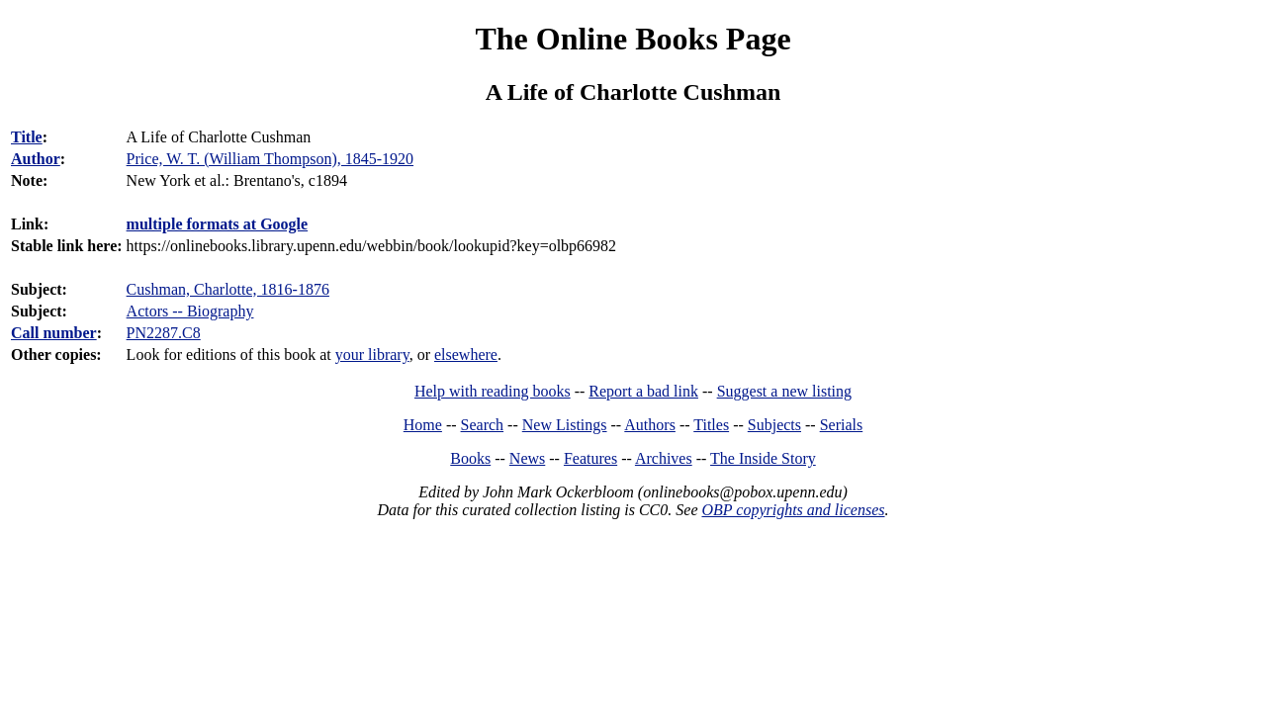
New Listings (564, 424)
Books (470, 458)
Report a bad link (643, 391)
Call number (54, 332)
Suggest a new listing (784, 391)
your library (372, 354)
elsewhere (465, 354)
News (527, 458)
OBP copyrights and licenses (792, 509)
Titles (711, 424)
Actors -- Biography (190, 311)
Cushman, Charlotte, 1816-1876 (228, 289)
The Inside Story (763, 458)
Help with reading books (492, 391)
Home (423, 424)
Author (35, 158)
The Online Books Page (632, 38)
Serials (841, 424)
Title (27, 137)
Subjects (774, 424)
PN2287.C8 (164, 332)
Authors (650, 424)
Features (590, 458)
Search (482, 424)
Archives (663, 458)
